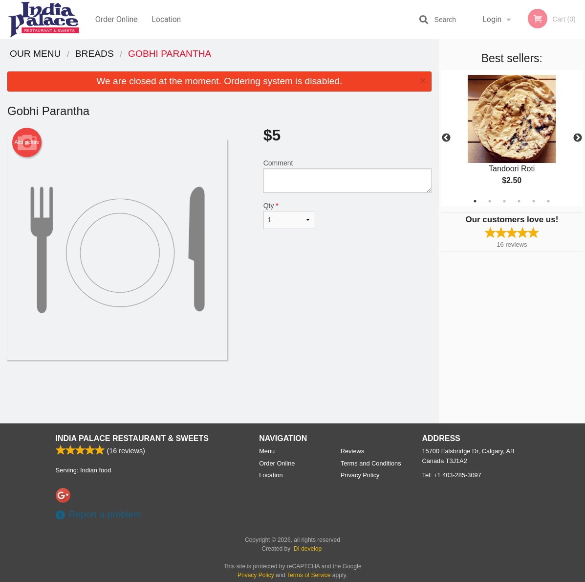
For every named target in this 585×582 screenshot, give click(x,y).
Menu (267, 451)
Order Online (116, 19)
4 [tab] (519, 201)
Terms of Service (308, 575)
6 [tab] (548, 201)
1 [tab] (475, 201)
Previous (446, 138)
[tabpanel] (512, 138)
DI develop (308, 548)
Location (166, 19)
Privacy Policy (360, 475)
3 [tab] (504, 201)
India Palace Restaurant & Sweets (132, 438)
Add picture (27, 142)
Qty (288, 215)
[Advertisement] (219, 391)
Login (491, 19)
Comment (347, 176)
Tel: (451, 475)
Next (578, 138)
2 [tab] (490, 201)
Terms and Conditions (371, 463)
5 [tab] (534, 201)
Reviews (352, 451)
